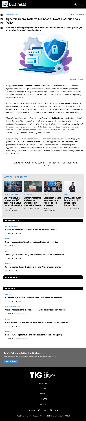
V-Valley (45, 166)
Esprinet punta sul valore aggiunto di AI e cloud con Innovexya (52, 201)
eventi (7, 251)
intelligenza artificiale (13, 306)
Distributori (54, 163)
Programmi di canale (11, 194)
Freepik (80, 79)
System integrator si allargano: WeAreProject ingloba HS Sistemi (32, 201)
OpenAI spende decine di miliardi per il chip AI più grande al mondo (33, 267)
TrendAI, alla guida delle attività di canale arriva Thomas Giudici (72, 201)
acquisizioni (28, 194)
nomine (66, 194)
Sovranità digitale (11, 226)
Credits (43, 404)
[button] (75, 4)
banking (8, 319)
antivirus (18, 163)
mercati (7, 263)
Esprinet (67, 163)
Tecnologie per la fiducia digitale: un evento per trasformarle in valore (34, 254)
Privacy (43, 389)
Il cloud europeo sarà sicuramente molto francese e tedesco (31, 229)
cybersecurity (39, 163)
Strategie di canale (12, 14)
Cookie (43, 394)
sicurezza (8, 331)
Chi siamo (43, 383)
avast (27, 163)
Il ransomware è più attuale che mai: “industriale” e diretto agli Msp (33, 335)
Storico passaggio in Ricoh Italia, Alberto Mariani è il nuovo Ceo (31, 242)
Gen (75, 163)
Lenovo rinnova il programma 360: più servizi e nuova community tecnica (13, 201)
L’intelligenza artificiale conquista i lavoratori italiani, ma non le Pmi (33, 297)
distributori (48, 194)
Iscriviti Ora (11, 361)
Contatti (43, 399)
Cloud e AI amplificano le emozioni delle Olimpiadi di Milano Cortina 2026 (35, 310)
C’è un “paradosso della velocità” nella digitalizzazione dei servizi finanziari (36, 322)
